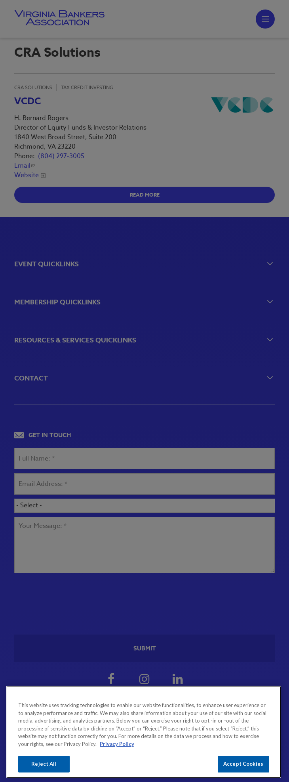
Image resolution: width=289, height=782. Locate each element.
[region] (143, 732)
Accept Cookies (243, 764)
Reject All (43, 764)
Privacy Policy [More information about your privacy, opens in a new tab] (117, 744)
